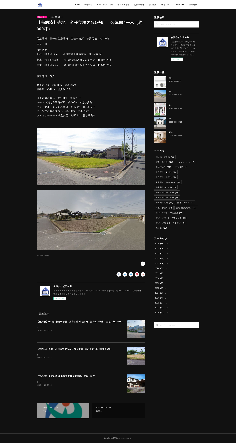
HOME (77, 4)
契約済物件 (41, 17)
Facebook (180, 4)
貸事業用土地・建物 (167, 197)
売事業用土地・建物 (167, 192)
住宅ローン (166, 4)
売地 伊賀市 (164, 208)
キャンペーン (187, 162)
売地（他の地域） (186, 208)
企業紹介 (193, 4)
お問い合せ (139, 4)
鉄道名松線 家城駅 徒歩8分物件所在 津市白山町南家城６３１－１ (67, 327)
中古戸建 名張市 (166, 172)
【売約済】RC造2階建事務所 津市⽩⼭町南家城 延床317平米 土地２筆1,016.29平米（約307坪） (90, 321)
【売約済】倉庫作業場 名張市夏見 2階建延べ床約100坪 (66, 376)
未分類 (161, 228)
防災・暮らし (165, 162)
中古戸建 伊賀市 (166, 177)
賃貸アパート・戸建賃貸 (169, 213)
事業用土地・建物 (166, 187)
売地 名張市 (185, 203)
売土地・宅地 (164, 203)
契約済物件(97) (43, 255)
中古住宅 (181, 167)
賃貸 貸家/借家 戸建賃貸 (170, 223)
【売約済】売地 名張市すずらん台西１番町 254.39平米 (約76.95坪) (74, 349)
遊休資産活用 (124, 4)
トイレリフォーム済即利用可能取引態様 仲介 (58, 382)
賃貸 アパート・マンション (171, 218)
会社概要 (153, 4)
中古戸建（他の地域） (168, 182)
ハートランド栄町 (105, 4)
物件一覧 (88, 4)
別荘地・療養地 (165, 157)
